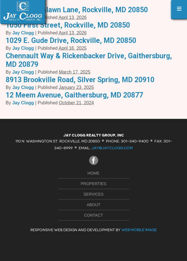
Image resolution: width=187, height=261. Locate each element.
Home (94, 173)
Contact (93, 215)
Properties (93, 183)
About (93, 204)
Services (93, 194)
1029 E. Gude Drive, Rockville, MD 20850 (71, 40)
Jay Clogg (23, 32)
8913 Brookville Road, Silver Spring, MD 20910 (80, 80)
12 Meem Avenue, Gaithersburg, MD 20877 (74, 95)
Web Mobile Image (139, 230)
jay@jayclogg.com (112, 148)
